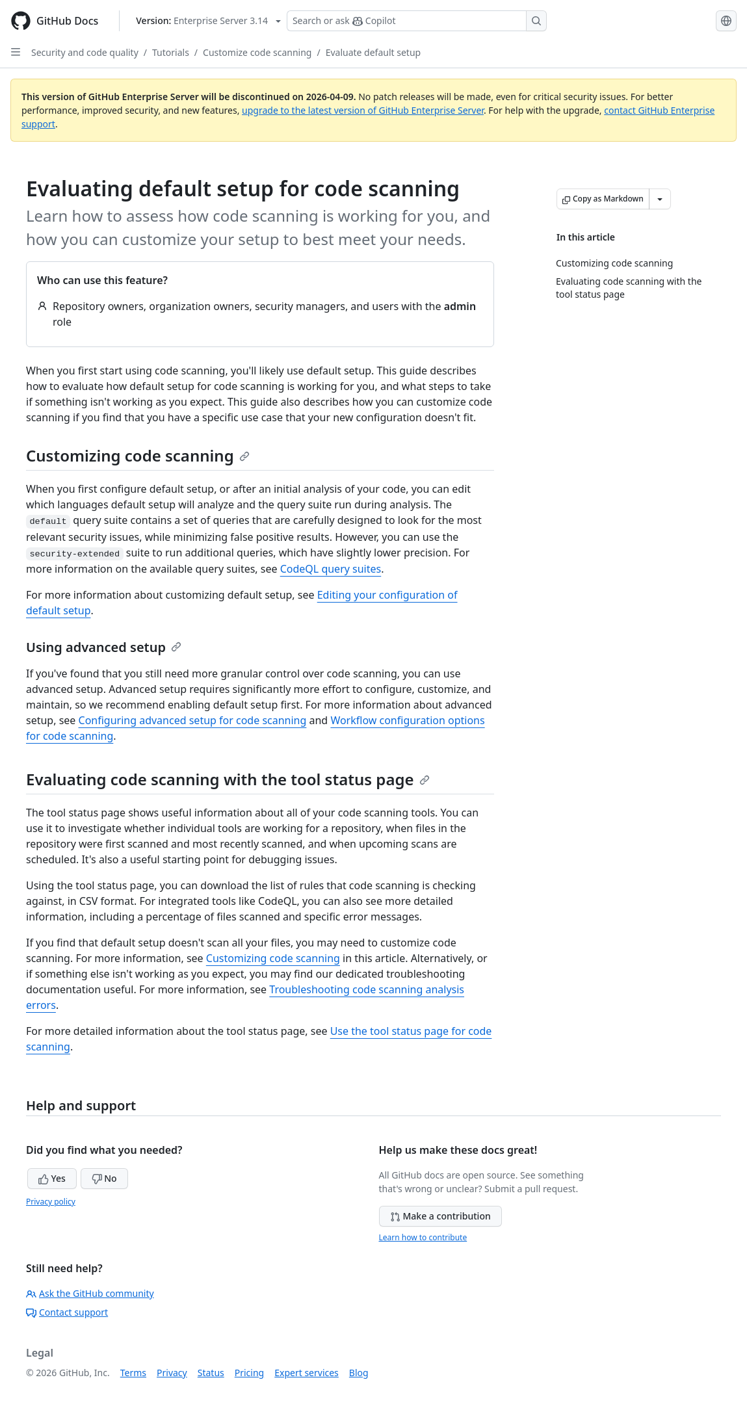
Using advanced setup (103, 647)
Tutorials (170, 52)
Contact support (67, 1312)
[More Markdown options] (660, 199)
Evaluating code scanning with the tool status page (228, 779)
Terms (133, 1372)
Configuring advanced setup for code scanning (193, 720)
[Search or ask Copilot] (417, 20)
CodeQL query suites (331, 569)
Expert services (306, 1372)
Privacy (172, 1372)
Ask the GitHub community (90, 1293)
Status (211, 1372)
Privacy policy (50, 1201)
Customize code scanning (257, 52)
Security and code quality (84, 52)
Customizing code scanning (138, 455)
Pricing (249, 1372)
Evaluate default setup (373, 52)
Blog (359, 1372)
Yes (52, 1178)
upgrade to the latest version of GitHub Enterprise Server (363, 110)
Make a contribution (440, 1216)
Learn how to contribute (423, 1237)
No (104, 1178)
